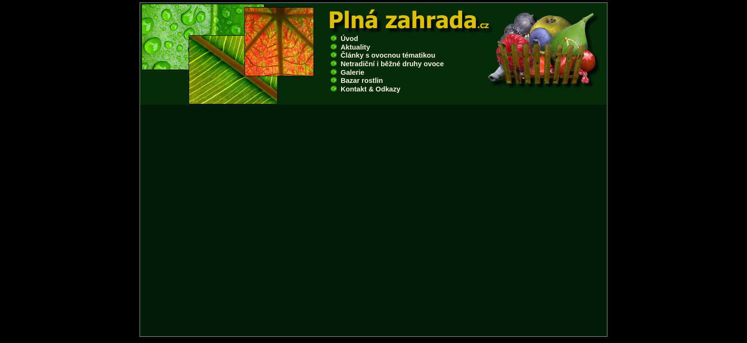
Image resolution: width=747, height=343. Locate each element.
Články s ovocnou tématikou (383, 55)
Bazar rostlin (357, 80)
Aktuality (350, 47)
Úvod (344, 38)
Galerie (347, 72)
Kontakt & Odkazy (365, 89)
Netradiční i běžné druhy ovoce (387, 64)
